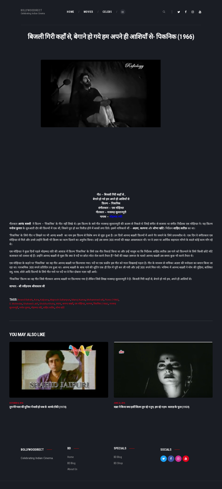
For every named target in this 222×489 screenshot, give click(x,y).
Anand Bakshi (25, 299)
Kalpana (44, 299)
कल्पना (89, 303)
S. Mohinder (15, 303)
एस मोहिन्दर (79, 303)
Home (70, 457)
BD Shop (118, 463)
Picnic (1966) (112, 299)
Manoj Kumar (79, 299)
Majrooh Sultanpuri (60, 299)
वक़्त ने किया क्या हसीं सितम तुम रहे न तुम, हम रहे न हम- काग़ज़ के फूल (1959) (151, 407)
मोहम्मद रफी (116, 216)
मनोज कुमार (24, 307)
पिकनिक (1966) (100, 303)
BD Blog (71, 463)
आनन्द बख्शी (67, 303)
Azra (36, 299)
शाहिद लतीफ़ (48, 307)
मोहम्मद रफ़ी (36, 307)
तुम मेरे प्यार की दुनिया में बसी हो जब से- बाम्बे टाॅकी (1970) (37, 407)
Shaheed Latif (30, 303)
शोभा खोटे (60, 307)
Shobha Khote (47, 303)
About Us (72, 469)
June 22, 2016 (119, 404)
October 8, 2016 (16, 404)
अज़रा (58, 303)
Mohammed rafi (95, 299)
